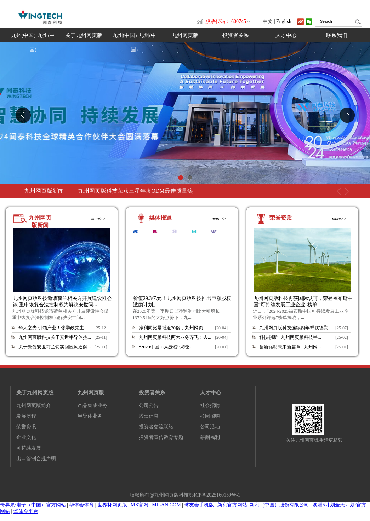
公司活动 (210, 426)
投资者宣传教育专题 (161, 437)
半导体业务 (90, 416)
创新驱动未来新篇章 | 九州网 (290, 346)
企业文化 (26, 437)
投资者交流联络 (156, 426)
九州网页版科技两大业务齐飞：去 (175, 337)
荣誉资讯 (26, 426)
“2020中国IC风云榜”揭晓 (165, 346)
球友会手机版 (199, 505)
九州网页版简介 (33, 405)
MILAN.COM (166, 505)
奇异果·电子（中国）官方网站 (33, 505)
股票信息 (149, 416)
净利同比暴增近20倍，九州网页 (173, 327)
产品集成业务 (92, 405)
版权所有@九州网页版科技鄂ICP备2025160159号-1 (185, 495)
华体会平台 (25, 511)
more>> (98, 218)
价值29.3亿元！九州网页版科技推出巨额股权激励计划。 (182, 301)
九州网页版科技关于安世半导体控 (54, 337)
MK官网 (140, 505)
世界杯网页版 (112, 505)
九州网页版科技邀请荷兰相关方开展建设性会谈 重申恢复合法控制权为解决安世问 (62, 301)
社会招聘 (210, 405)
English (283, 21)
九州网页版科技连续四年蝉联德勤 (295, 327)
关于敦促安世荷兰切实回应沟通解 (54, 346)
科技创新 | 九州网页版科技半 (290, 337)
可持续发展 (28, 448)
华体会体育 (81, 505)
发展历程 (26, 416)
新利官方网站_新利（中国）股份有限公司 (263, 505)
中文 (268, 21)
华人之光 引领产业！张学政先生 (52, 327)
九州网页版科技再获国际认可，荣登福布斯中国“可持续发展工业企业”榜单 (303, 301)
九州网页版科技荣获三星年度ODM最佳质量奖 (135, 191)
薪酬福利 (210, 437)
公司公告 (149, 405)
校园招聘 (210, 416)
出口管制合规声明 (36, 458)
